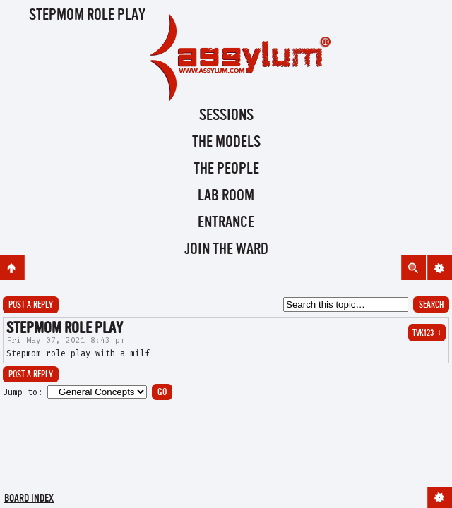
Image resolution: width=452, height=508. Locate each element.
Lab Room (226, 196)
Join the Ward (226, 250)
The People (226, 169)
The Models (226, 142)
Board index (29, 499)
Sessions (226, 115)
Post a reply (30, 305)
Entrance (226, 223)
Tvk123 (426, 333)
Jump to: (22, 392)
